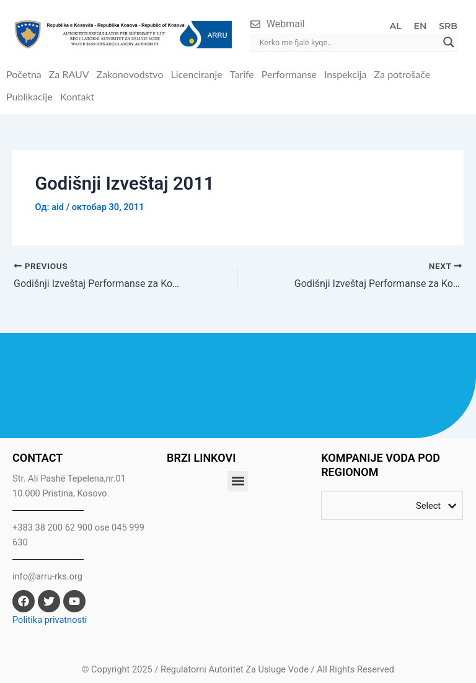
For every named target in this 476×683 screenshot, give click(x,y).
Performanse (289, 74)
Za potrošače (402, 74)
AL (396, 26)
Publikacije (29, 96)
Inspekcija (345, 74)
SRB (448, 26)
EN (420, 26)
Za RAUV (69, 74)
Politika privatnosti (49, 619)
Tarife (242, 74)
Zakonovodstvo (130, 74)
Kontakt (77, 96)
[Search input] (348, 42)
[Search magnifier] (448, 42)
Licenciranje (196, 74)
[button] (237, 481)
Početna (24, 74)
